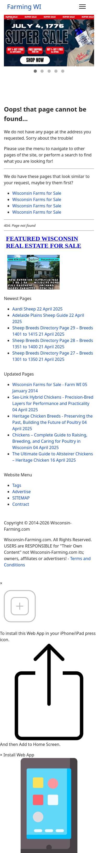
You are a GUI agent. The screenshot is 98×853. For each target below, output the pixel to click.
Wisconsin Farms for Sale (36, 193)
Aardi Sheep (37, 309)
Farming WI (24, 6)
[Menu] (82, 6)
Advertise (21, 491)
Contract (20, 504)
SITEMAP (21, 498)
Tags (16, 485)
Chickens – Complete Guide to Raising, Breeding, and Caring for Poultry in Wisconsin (49, 441)
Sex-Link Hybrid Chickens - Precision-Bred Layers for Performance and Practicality (52, 403)
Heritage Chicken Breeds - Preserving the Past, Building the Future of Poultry (52, 422)
